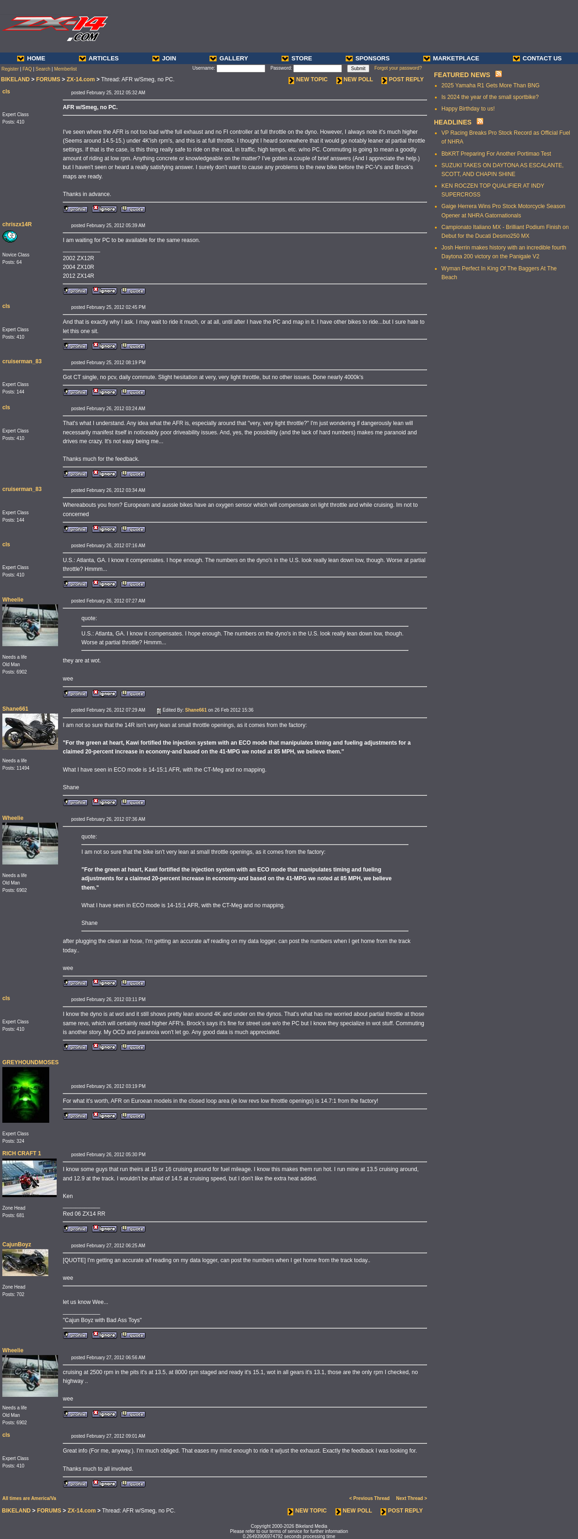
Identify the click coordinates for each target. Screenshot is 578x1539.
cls (6, 91)
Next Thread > (411, 1498)
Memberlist (65, 69)
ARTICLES (99, 58)
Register (10, 69)
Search (43, 69)
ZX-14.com (80, 79)
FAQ (27, 69)
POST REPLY (402, 79)
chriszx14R (17, 224)
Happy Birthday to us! (468, 108)
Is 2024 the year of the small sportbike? (490, 97)
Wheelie (12, 599)
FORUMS (48, 79)
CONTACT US (537, 58)
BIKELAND (15, 79)
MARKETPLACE (451, 58)
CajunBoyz (16, 1244)
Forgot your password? (398, 68)
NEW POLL (354, 79)
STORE (297, 58)
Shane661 (15, 709)
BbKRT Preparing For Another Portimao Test (496, 154)
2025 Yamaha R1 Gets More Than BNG (490, 85)
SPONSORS (368, 58)
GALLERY (229, 58)
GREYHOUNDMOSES (30, 1062)
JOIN (164, 58)
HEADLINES (453, 122)
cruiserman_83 (22, 361)
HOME (31, 58)
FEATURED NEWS (462, 75)
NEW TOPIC (308, 79)
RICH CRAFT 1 (21, 1153)
